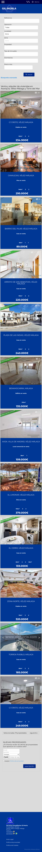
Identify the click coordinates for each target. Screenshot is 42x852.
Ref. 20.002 (34, 170)
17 (37, 465)
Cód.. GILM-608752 (33, 488)
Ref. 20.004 (34, 383)
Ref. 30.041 (34, 649)
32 (33, 252)
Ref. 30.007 (34, 703)
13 (37, 146)
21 (37, 519)
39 (37, 678)
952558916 (10, 832)
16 (37, 306)
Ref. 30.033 (34, 277)
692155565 (10, 834)
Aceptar (14, 761)
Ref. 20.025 (34, 596)
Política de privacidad (16, 761)
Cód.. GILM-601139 (33, 701)
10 (37, 412)
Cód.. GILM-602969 (33, 595)
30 (37, 93)
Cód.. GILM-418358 (33, 648)
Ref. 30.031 (34, 224)
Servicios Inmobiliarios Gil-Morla (17, 825)
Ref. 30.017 (34, 330)
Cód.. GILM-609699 (33, 169)
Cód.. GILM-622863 (33, 329)
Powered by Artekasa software (32, 849)
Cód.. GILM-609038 (33, 435)
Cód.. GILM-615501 (33, 116)
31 (37, 572)
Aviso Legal (9, 839)
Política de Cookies (12, 845)
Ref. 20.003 (34, 490)
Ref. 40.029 (34, 436)
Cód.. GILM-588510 (33, 222)
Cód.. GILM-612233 (33, 382)
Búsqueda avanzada (9, 78)
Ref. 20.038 (34, 117)
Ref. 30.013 (34, 543)
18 (37, 625)
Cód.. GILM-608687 (33, 541)
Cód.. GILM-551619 (33, 275)
